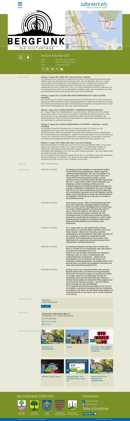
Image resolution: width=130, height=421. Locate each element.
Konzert (69, 347)
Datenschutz (35, 419)
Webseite (48, 324)
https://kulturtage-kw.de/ (49, 164)
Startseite (97, 419)
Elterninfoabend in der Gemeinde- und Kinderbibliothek (99, 379)
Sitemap (110, 419)
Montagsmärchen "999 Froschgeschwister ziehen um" (76, 379)
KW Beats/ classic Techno (51, 377)
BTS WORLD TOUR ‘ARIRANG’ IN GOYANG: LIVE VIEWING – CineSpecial (101, 349)
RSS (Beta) (104, 419)
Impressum (43, 419)
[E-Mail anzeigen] (50, 321)
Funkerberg (46, 300)
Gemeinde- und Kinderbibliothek (48, 348)
